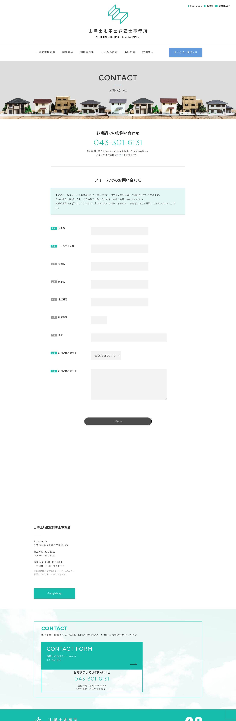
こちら (120, 155)
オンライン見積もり (185, 52)
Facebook (195, 6)
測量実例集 (87, 52)
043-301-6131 (118, 142)
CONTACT (222, 6)
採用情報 (147, 52)
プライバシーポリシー (190, 711)
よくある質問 (109, 52)
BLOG (208, 6)
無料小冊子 (171, 711)
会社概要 (129, 52)
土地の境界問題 (45, 52)
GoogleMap (54, 593)
